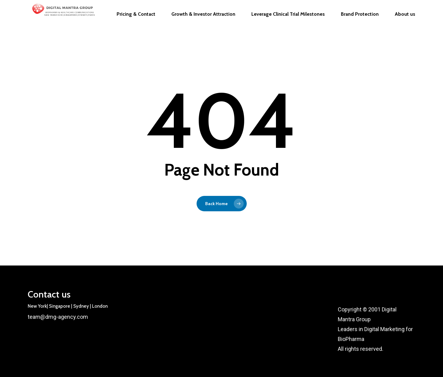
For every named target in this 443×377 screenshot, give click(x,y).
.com (82, 317)
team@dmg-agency (52, 317)
